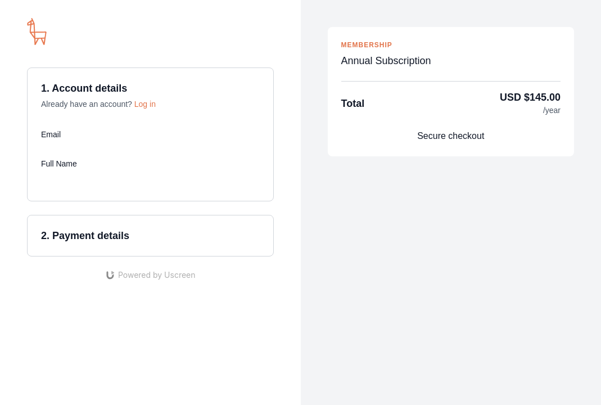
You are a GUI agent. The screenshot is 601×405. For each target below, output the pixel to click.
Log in (145, 104)
